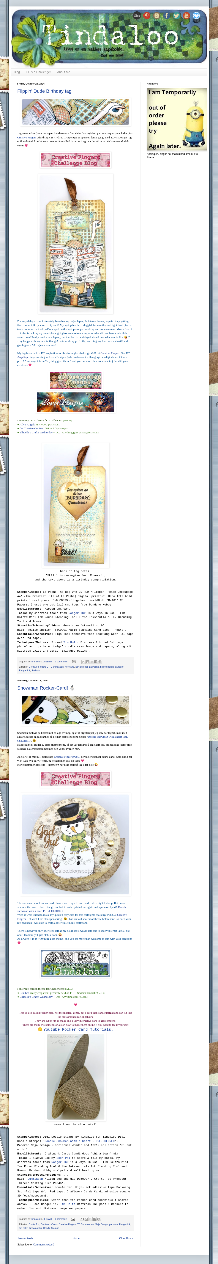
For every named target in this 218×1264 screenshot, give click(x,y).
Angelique (23, 357)
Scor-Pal (63, 1158)
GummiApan (57, 666)
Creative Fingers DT (39, 666)
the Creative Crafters (31, 428)
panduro (119, 666)
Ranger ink (24, 670)
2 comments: (62, 661)
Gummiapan (35, 1179)
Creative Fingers (26, 137)
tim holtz (36, 670)
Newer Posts (25, 1238)
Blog (17, 72)
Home (76, 1238)
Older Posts (126, 1238)
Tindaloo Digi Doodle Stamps (44, 1228)
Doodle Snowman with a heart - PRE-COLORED (80, 1141)
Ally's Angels (27, 424)
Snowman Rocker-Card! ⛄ (46, 688)
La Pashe (94, 666)
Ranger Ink (76, 613)
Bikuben (24, 992)
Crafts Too (34, 1224)
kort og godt (82, 666)
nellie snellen (107, 666)
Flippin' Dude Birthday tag (44, 91)
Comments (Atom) (43, 1244)
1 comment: (61, 1219)
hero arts (69, 666)
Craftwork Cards (49, 1224)
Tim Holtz (71, 642)
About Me (63, 72)
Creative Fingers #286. (67, 756)
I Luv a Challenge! (38, 72)
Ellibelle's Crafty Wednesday (36, 432)
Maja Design (101, 1224)
